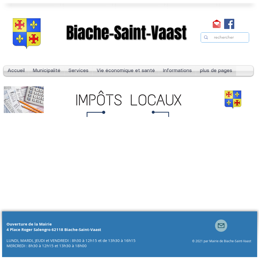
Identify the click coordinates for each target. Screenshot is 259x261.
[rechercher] (224, 37)
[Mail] (217, 24)
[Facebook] (229, 24)
